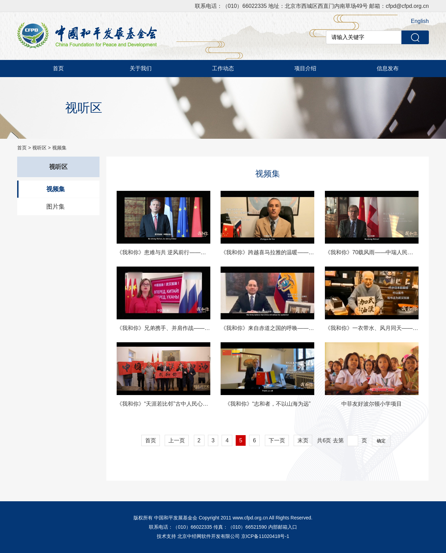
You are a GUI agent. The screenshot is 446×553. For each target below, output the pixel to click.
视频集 (59, 147)
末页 (302, 440)
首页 (58, 68)
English (420, 21)
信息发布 (388, 68)
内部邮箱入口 (282, 527)
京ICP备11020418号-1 (265, 536)
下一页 (277, 440)
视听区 (39, 147)
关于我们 (141, 68)
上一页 (176, 440)
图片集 (55, 206)
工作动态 (223, 68)
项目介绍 (305, 68)
